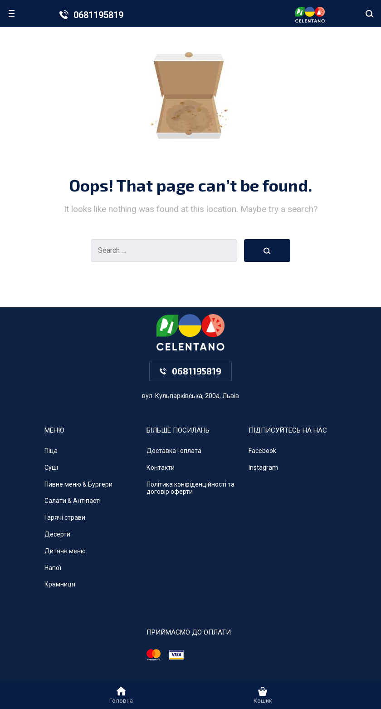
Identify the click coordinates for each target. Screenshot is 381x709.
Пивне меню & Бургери (78, 484)
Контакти (161, 467)
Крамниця (59, 584)
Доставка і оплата (174, 450)
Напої (52, 567)
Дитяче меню (65, 551)
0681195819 (98, 15)
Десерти (57, 534)
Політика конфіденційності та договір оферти (190, 488)
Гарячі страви (64, 517)
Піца (51, 450)
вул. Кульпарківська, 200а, (181, 395)
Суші (51, 467)
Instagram (263, 467)
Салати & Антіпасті (72, 500)
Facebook (262, 450)
